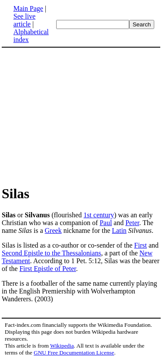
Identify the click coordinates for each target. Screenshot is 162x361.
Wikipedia (62, 345)
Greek (53, 230)
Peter (132, 222)
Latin (119, 230)
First (140, 245)
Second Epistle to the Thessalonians (51, 253)
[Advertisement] (74, 116)
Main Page (28, 8)
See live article (24, 20)
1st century (98, 215)
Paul (106, 222)
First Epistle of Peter (47, 268)
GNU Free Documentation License (74, 352)
